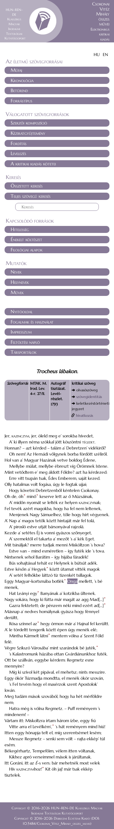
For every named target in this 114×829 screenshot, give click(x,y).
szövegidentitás (89, 396)
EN (105, 54)
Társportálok (23, 352)
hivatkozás (84, 415)
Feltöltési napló (25, 342)
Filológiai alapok (27, 250)
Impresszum (21, 332)
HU (97, 54)
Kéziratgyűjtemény (28, 133)
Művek (17, 292)
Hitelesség (20, 229)
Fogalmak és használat (32, 322)
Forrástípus (21, 101)
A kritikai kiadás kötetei (33, 164)
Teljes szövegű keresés (30, 196)
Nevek (16, 272)
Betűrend (19, 90)
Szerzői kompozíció (29, 123)
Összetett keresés (27, 186)
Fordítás (18, 143)
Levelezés (18, 153)
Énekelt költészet (26, 239)
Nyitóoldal (22, 311)
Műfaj (16, 70)
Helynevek (20, 282)
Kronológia (22, 80)
